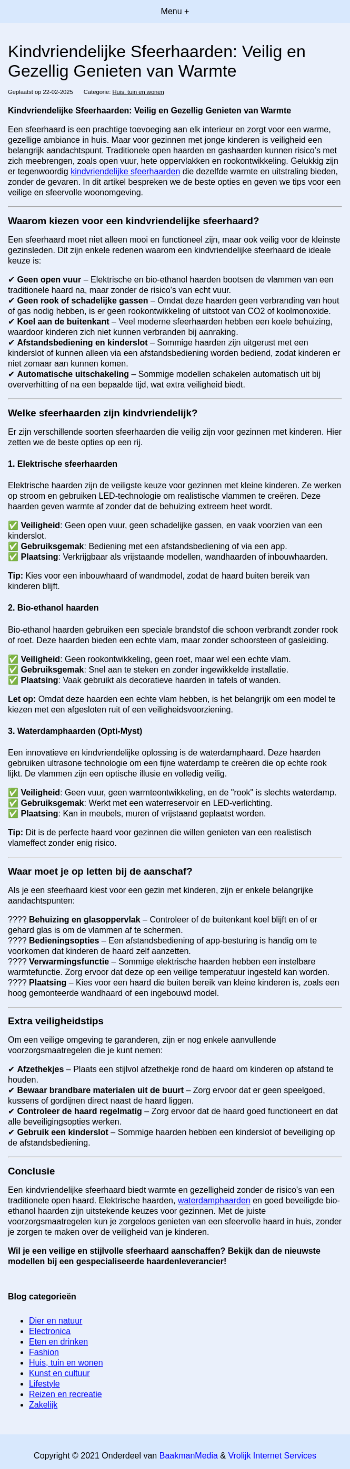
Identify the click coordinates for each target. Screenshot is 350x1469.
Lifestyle (44, 1383)
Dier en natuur (55, 1320)
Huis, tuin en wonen (138, 92)
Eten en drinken (58, 1341)
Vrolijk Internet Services (272, 1455)
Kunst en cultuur (59, 1373)
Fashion (44, 1352)
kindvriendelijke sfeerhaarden (125, 171)
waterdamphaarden (214, 1200)
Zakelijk (43, 1404)
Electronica (50, 1331)
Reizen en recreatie (65, 1394)
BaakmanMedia (188, 1455)
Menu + (175, 11)
